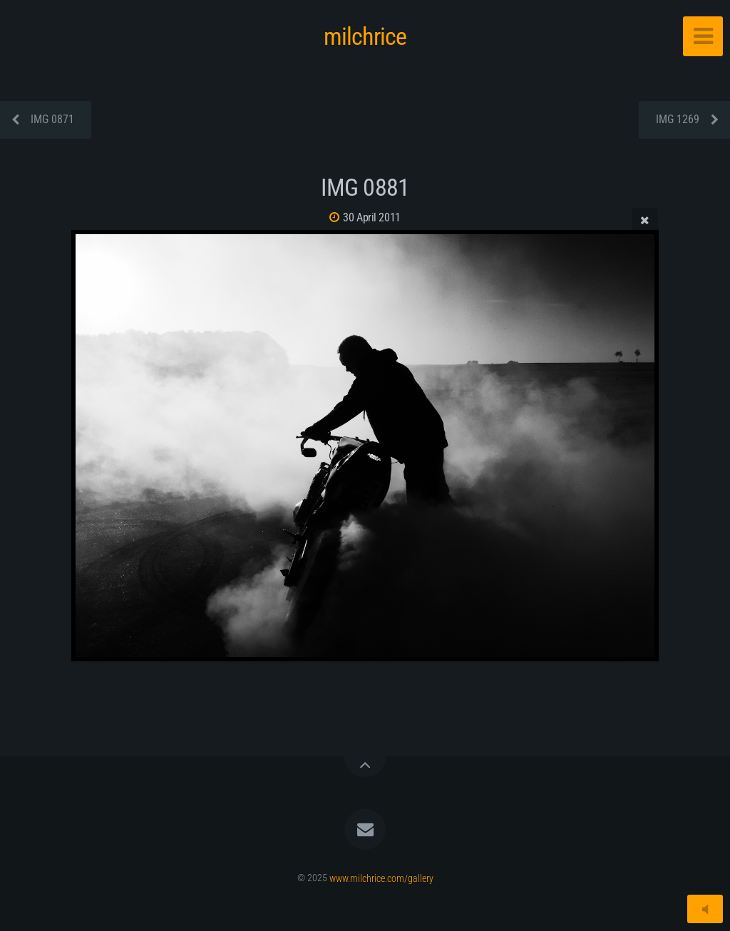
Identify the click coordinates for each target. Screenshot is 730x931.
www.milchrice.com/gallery (381, 878)
